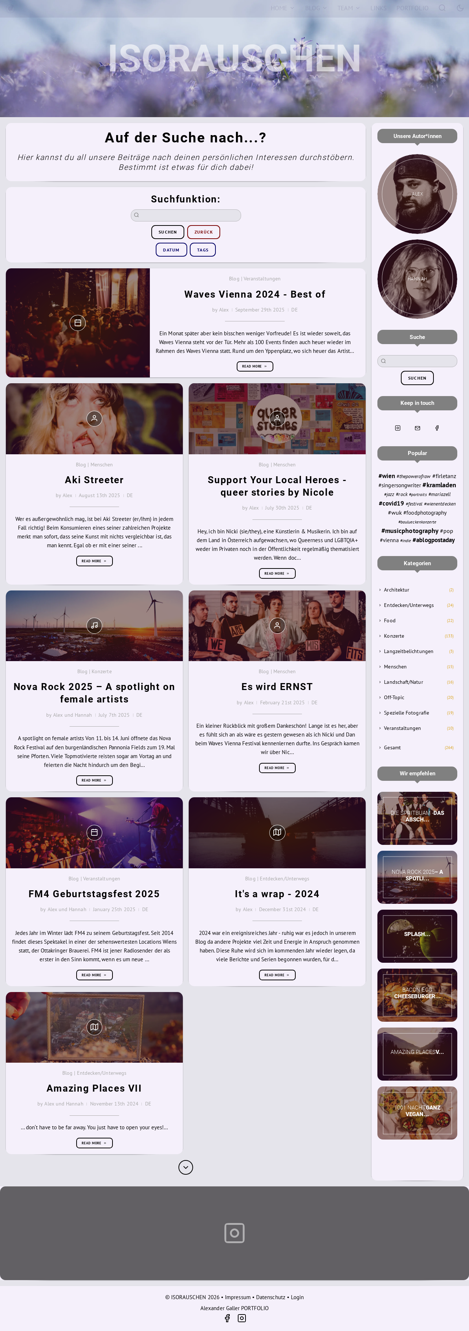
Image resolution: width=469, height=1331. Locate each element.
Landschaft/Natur (403, 682)
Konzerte (394, 636)
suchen (168, 232)
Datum (171, 250)
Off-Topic (394, 697)
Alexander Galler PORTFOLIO (234, 1308)
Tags (202, 250)
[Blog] (316, 8)
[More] (185, 1167)
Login (297, 1297)
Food (389, 620)
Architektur (396, 589)
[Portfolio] (412, 8)
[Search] (442, 7)
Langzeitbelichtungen (408, 651)
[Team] (349, 8)
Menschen (395, 666)
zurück (204, 232)
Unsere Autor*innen (418, 136)
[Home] (283, 8)
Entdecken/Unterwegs (408, 605)
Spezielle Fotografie (406, 712)
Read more (254, 366)
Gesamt (392, 747)
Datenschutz (270, 1297)
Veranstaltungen (402, 728)
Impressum (238, 1297)
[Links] (379, 8)
